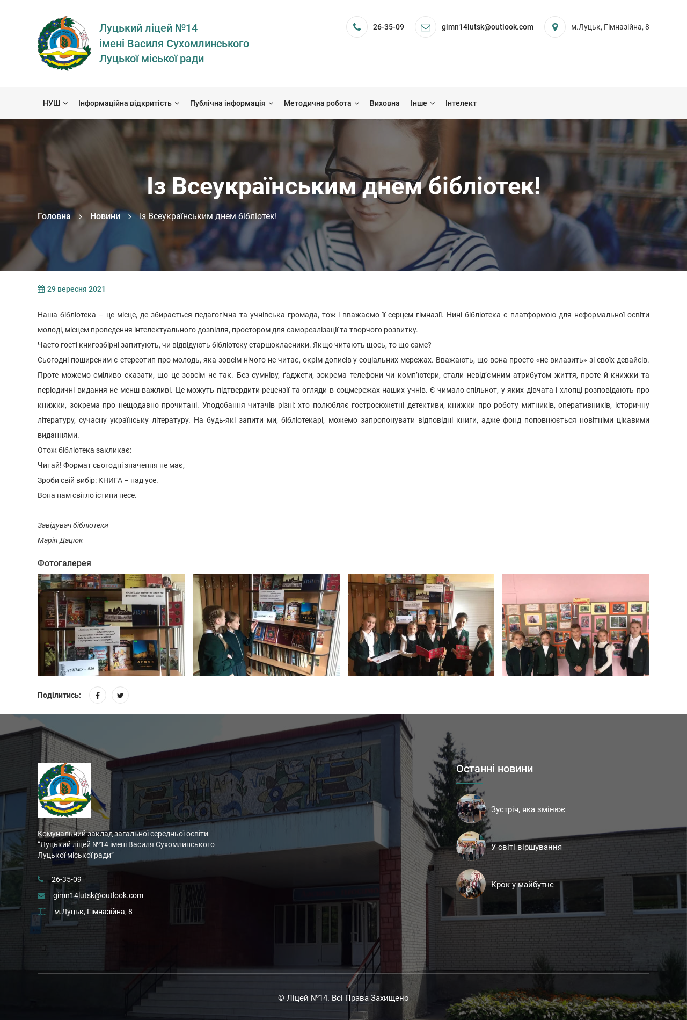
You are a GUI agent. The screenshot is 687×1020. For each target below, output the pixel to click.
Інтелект (461, 103)
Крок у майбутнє (522, 884)
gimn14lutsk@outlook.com (98, 895)
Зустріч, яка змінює (528, 809)
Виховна (385, 103)
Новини (105, 216)
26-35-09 (388, 27)
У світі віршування (526, 847)
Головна (54, 216)
